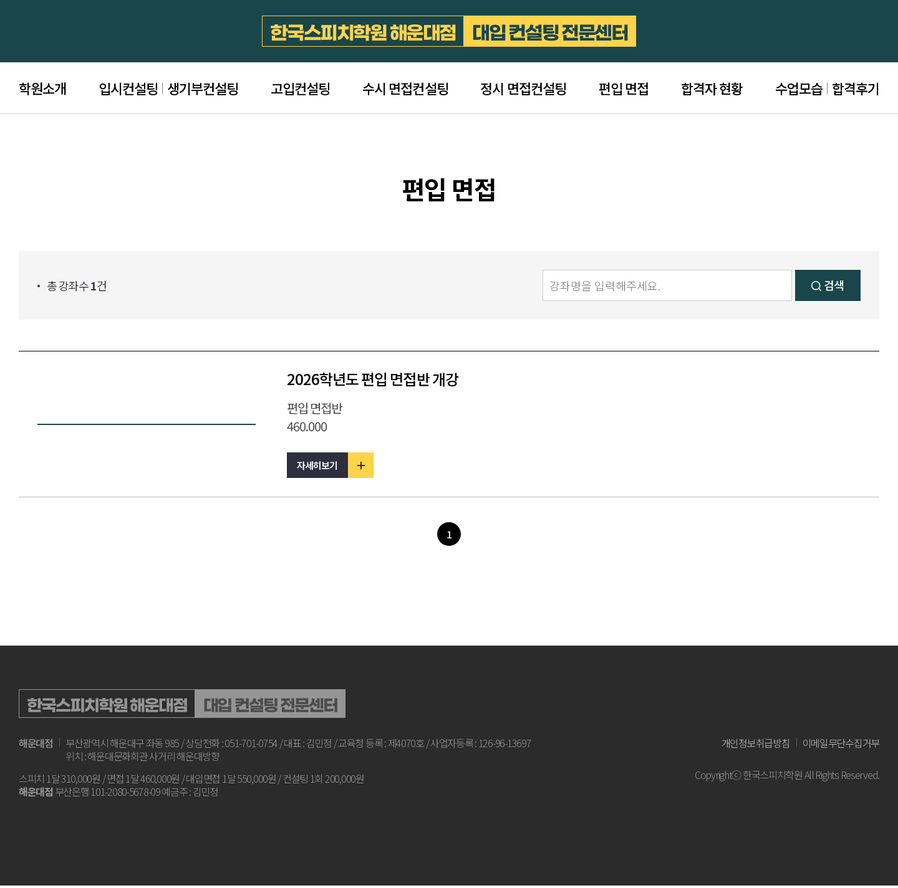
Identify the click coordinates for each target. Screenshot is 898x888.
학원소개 (42, 88)
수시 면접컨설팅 (405, 88)
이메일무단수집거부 (841, 745)
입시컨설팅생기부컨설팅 (168, 88)
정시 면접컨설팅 (523, 88)
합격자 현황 (712, 88)
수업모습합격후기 (827, 88)
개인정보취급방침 (756, 745)
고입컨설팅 (300, 88)
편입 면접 (624, 88)
